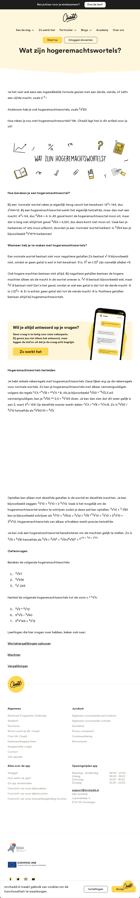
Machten (14, 654)
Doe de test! (95, 4)
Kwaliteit (13, 721)
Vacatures (14, 726)
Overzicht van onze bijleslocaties (28, 793)
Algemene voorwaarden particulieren (94, 715)
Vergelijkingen (18, 666)
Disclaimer (78, 726)
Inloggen (13, 773)
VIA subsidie (15, 757)
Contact (13, 752)
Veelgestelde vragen (20, 746)
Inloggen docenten (81, 40)
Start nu (52, 40)
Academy (102, 30)
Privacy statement (83, 731)
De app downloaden (20, 783)
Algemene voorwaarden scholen (91, 721)
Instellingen (95, 889)
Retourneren (79, 741)
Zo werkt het (47, 30)
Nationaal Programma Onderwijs (27, 715)
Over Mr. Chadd (17, 736)
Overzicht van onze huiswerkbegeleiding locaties (37, 799)
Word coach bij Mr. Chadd (23, 731)
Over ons (118, 30)
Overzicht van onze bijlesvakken (27, 788)
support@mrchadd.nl (85, 790)
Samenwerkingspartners (22, 741)
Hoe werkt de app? (19, 778)
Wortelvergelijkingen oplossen (29, 643)
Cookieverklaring (82, 736)
